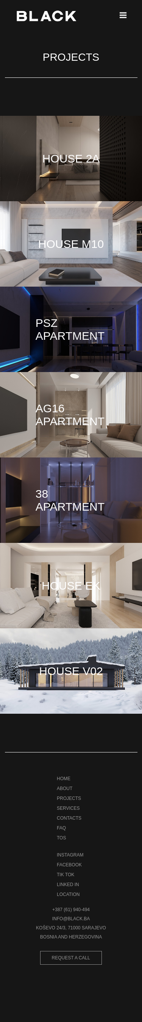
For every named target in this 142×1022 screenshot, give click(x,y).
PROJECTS (69, 798)
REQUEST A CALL (71, 957)
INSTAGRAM (70, 855)
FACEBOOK (69, 864)
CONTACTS (69, 818)
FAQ (61, 828)
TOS (61, 838)
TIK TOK (65, 874)
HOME (63, 778)
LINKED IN (68, 884)
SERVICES (68, 808)
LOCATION (68, 894)
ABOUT (64, 788)
